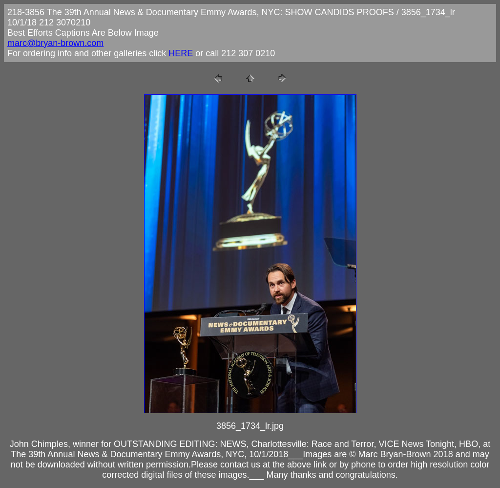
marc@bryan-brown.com (55, 43)
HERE (180, 53)
